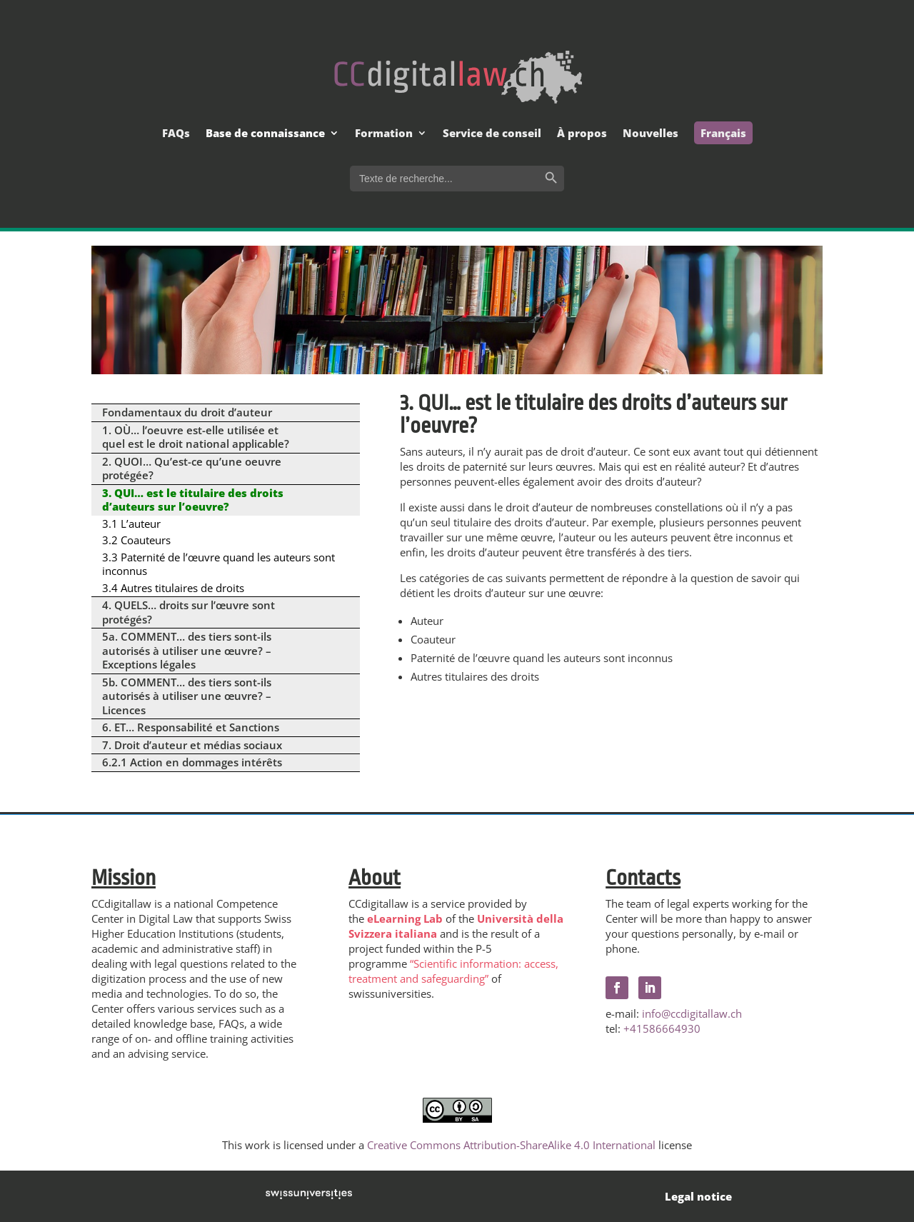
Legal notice (698, 1196)
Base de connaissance (265, 134)
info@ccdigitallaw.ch (692, 1013)
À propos (582, 134)
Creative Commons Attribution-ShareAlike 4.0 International (511, 1145)
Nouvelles (650, 134)
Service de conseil (492, 134)
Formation (384, 134)
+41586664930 (661, 1028)
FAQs (176, 134)
